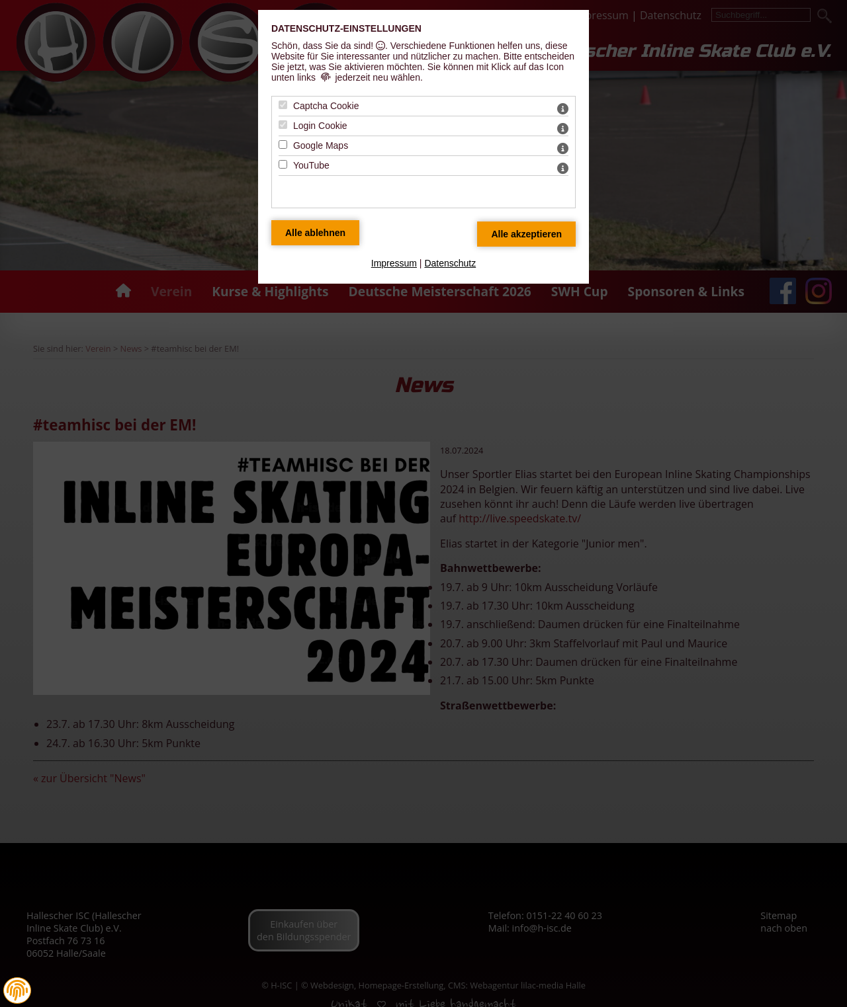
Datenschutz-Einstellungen (346, 28)
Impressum (394, 263)
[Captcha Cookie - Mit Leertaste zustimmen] (283, 105)
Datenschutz (450, 263)
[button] (17, 990)
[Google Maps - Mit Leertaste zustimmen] (283, 144)
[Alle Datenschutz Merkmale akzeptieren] (526, 234)
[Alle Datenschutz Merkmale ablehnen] (315, 232)
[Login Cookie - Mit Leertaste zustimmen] (283, 124)
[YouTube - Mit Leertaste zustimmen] (283, 164)
